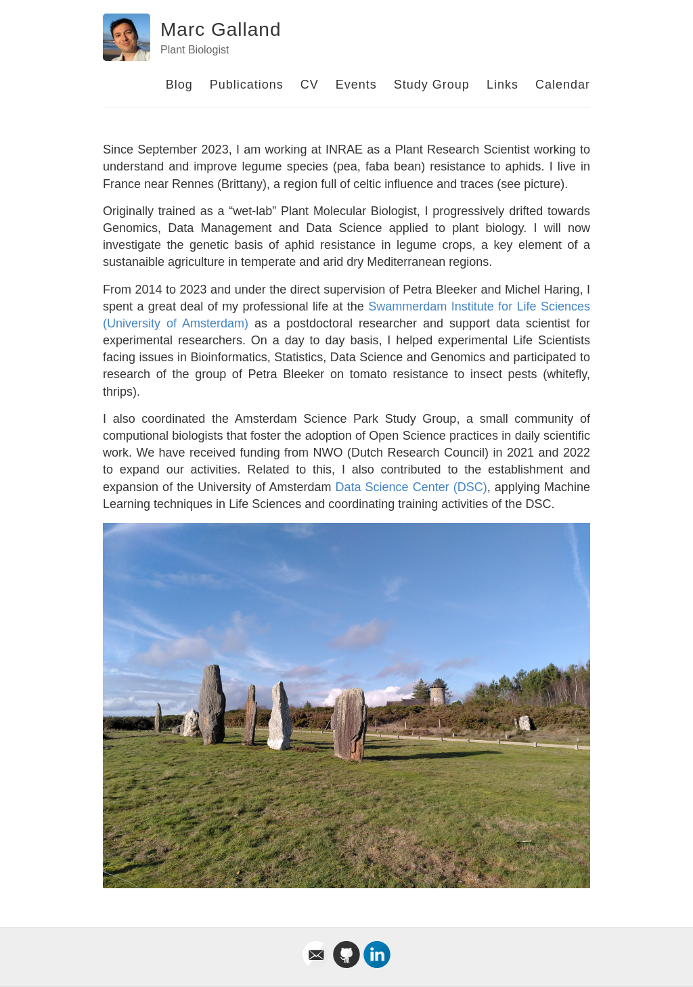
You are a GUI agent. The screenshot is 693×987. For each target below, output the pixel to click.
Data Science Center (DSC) (411, 487)
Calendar (562, 84)
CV (309, 84)
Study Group (432, 84)
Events (356, 84)
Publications (247, 84)
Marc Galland (221, 29)
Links (502, 84)
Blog (179, 84)
